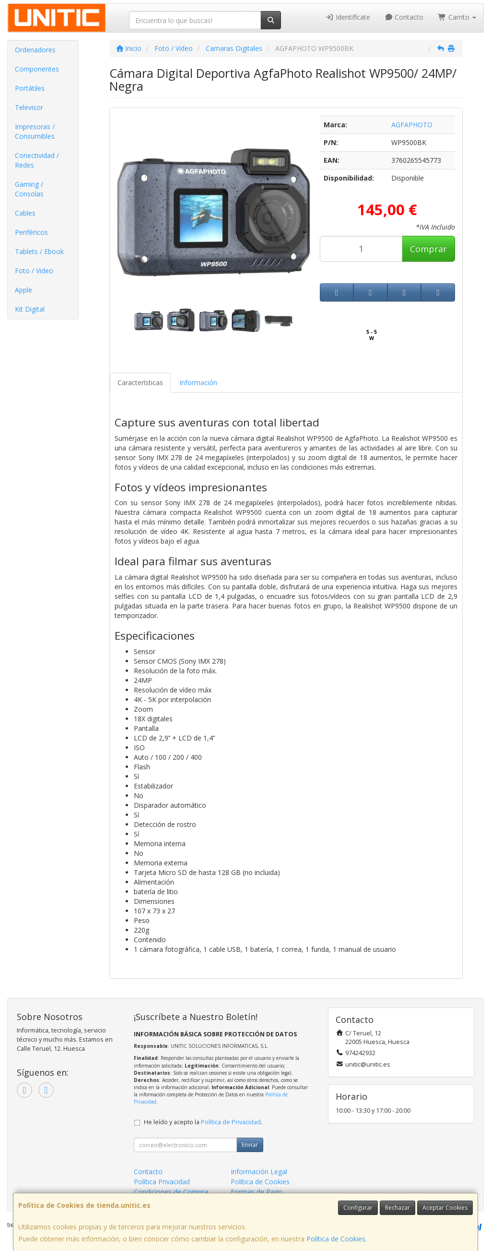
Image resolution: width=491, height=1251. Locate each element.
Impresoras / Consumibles (35, 131)
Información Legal (259, 1171)
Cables (25, 213)
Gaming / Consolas (29, 189)
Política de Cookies (335, 1238)
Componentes (37, 68)
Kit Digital (30, 309)
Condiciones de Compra (171, 1191)
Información (198, 382)
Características (140, 382)
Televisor (29, 107)
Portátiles (30, 88)
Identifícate (347, 17)
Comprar (428, 249)
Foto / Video (34, 270)
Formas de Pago (256, 1191)
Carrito (457, 17)
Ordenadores (35, 49)
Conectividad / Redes (37, 160)
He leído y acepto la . (203, 1122)
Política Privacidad (162, 1181)
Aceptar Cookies (445, 1207)
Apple (23, 289)
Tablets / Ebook (39, 251)
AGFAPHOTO (412, 124)
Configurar (358, 1207)
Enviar (250, 1145)
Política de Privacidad (231, 1122)
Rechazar (397, 1207)
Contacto (404, 17)
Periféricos (31, 232)
